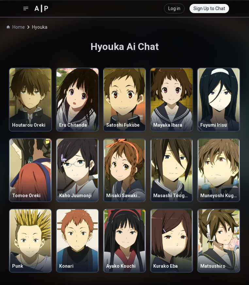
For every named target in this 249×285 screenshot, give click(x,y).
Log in (174, 8)
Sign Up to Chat (209, 8)
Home (16, 27)
